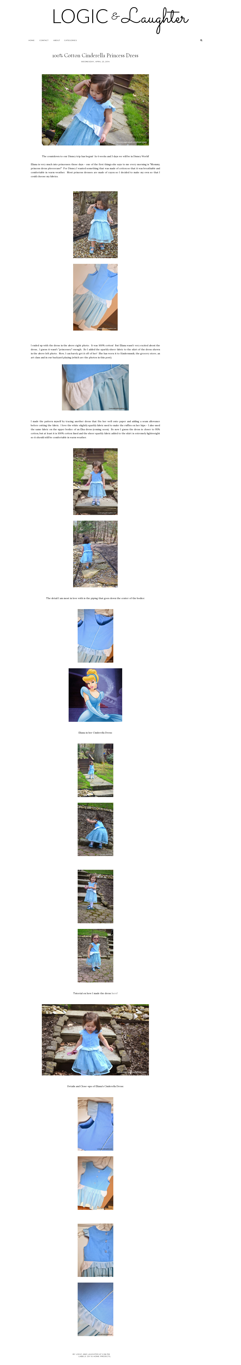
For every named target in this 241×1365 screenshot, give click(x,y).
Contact (44, 40)
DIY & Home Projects (98, 1356)
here (114, 993)
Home (31, 40)
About (56, 40)
